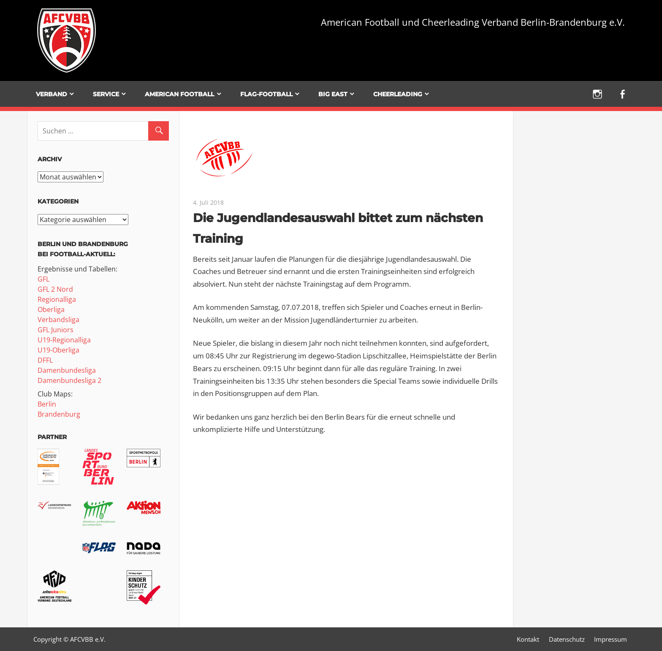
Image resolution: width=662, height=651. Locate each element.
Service (106, 94)
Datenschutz (567, 639)
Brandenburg (59, 414)
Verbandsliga (58, 319)
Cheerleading (397, 94)
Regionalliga (57, 299)
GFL (43, 279)
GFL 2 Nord (55, 289)
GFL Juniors (55, 329)
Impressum (610, 639)
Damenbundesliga (67, 370)
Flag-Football (266, 94)
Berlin (47, 404)
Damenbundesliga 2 (69, 380)
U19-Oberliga (58, 350)
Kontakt (528, 639)
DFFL (45, 360)
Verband (51, 94)
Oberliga (51, 309)
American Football (179, 94)
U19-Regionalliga (64, 339)
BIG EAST (332, 94)
